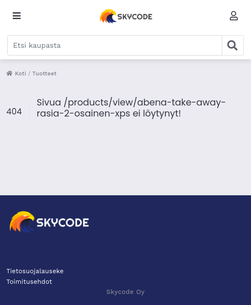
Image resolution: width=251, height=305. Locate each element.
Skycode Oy (125, 292)
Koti (16, 73)
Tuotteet (44, 73)
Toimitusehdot (29, 282)
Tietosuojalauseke (35, 271)
